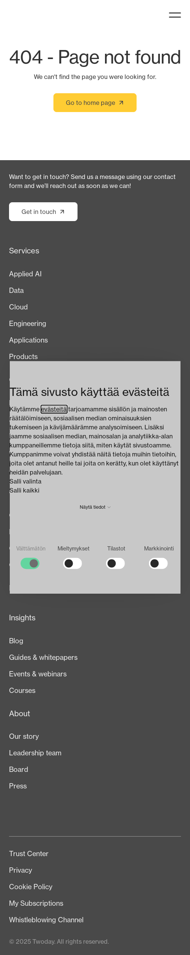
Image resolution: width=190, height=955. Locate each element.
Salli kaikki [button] (24, 490)
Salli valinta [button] (25, 481)
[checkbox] (30, 557)
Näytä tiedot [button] (95, 507)
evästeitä (54, 409)
